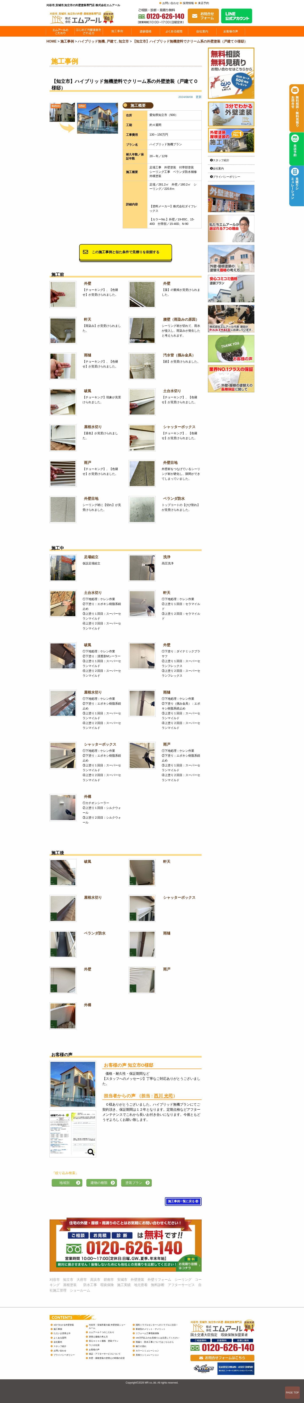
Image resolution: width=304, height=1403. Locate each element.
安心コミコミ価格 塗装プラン (103, 1341)
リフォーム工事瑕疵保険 (147, 1333)
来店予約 (203, 3)
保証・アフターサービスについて (105, 1354)
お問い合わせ (170, 3)
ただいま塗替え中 (62, 1333)
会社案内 (217, 168)
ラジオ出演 (94, 1345)
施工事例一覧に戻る (183, 1201)
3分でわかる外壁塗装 (64, 1325)
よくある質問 (60, 1338)
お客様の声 (94, 1349)
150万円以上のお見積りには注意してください (157, 1338)
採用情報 (188, 3)
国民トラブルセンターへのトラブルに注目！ (157, 1325)
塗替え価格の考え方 (98, 1337)
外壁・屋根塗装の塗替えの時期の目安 (107, 1358)
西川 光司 (163, 1095)
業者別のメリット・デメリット (150, 1329)
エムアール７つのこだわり (101, 1332)
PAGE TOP (292, 1392)
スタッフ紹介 (219, 160)
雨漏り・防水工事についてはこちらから (155, 1342)
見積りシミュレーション (147, 1355)
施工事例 (58, 1329)
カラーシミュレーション (147, 1350)
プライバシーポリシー (225, 176)
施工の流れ (141, 1346)
